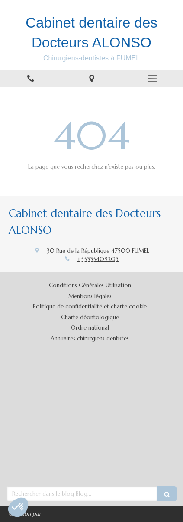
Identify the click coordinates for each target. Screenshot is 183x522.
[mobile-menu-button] (152, 78)
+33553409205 (98, 259)
